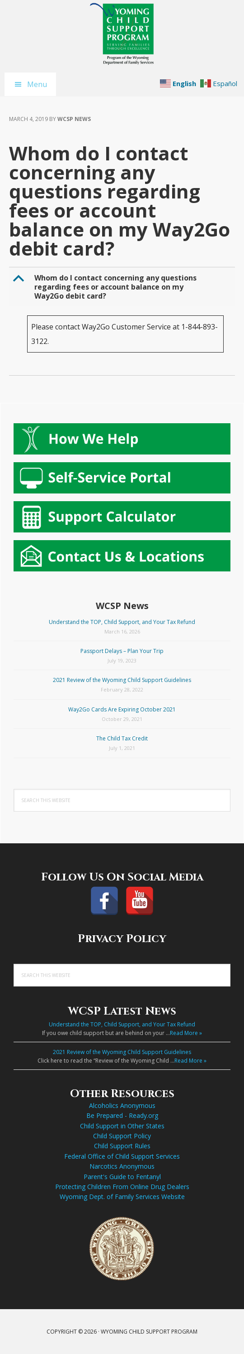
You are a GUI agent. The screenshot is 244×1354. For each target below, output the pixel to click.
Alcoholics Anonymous (122, 1105)
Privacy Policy (122, 939)
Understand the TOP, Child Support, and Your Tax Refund (122, 622)
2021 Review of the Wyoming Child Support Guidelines (122, 680)
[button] (123, 287)
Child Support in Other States (122, 1126)
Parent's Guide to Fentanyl (122, 1176)
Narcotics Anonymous (122, 1166)
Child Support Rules (122, 1145)
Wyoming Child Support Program (122, 34)
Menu (37, 84)
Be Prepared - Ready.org (122, 1115)
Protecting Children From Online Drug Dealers (122, 1186)
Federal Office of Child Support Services (122, 1156)
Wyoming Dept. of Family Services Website (122, 1196)
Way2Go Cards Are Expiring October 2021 (122, 709)
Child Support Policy (122, 1136)
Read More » (186, 1033)
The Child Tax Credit (122, 738)
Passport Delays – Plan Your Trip (122, 651)
